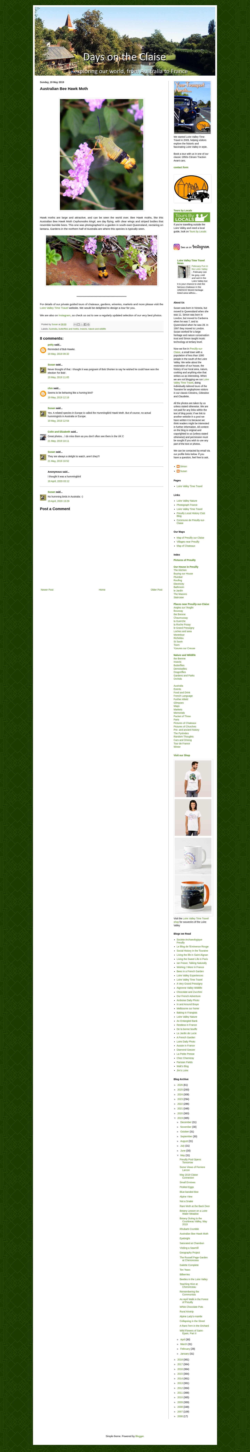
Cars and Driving (183, 740)
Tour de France (182, 743)
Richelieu (179, 638)
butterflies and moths (69, 329)
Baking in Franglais (187, 1012)
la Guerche (179, 621)
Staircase (179, 597)
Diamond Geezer (186, 1049)
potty (51, 344)
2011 (180, 1392)
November (186, 1126)
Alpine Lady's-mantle (191, 1316)
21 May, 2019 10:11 (58, 441)
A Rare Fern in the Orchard (194, 1325)
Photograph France (187, 505)
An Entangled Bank (187, 1021)
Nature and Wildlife (185, 655)
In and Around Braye (188, 1004)
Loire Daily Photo (186, 1041)
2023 (180, 1099)
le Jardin (178, 590)
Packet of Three (182, 716)
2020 (180, 1113)
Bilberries (185, 1274)
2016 (180, 1369)
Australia (53, 329)
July (182, 1145)
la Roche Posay (182, 624)
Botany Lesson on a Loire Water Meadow (193, 1212)
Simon (183, 466)
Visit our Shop (182, 755)
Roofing (178, 580)
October (185, 1131)
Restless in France (187, 1025)
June (183, 1150)
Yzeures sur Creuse (184, 648)
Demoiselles (180, 668)
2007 (180, 1411)
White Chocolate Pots (191, 1306)
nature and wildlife (97, 329)
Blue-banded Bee (189, 1192)
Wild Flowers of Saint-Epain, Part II (191, 1332)
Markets (178, 709)
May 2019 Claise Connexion (189, 1176)
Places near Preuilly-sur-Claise (191, 604)
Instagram (64, 315)
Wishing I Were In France (190, 967)
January (185, 1353)
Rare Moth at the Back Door (195, 1206)
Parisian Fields (185, 1062)
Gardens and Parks (184, 675)
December (186, 1122)
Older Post (156, 589)
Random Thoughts (184, 736)
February (185, 1348)
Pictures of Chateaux (185, 723)
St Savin (178, 641)
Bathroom (179, 587)
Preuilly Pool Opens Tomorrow (190, 1161)
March (184, 1344)
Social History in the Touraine (192, 950)
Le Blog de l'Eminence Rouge (193, 946)
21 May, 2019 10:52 (58, 461)
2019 (180, 1118)
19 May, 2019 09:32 (58, 354)
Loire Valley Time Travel (54, 307)
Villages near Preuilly (188, 541)
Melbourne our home (188, 1008)
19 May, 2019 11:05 (58, 377)
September (186, 1136)
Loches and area (183, 631)
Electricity (179, 583)
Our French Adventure (189, 996)
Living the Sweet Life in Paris (192, 959)
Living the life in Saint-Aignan (192, 954)
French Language (183, 695)
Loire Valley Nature (187, 500)
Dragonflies (180, 672)
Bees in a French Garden (190, 971)
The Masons (180, 594)
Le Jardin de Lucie (187, 1033)
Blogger (139, 1436)
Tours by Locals (183, 210)
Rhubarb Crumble (189, 1229)
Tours (177, 644)
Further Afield (181, 699)
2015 (180, 1373)
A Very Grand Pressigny (190, 983)
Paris (176, 719)
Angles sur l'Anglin (184, 607)
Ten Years (185, 1269)
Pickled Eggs (187, 1187)
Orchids (178, 678)
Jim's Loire (182, 1070)
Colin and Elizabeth (59, 431)
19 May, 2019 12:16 (58, 397)
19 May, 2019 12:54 (58, 420)
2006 (180, 1416)
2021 (180, 1108)
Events (177, 689)
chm (50, 388)
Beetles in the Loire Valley (194, 1279)
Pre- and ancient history (186, 729)
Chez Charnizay (185, 1058)
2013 (180, 1383)
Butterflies (179, 665)
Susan (51, 364)
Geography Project (190, 1252)
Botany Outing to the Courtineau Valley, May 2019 (193, 1221)
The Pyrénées (181, 733)
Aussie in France (186, 1045)
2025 (180, 1089)
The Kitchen (180, 570)
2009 (180, 1402)
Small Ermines (187, 1182)
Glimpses (179, 702)
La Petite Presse (186, 1054)
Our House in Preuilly (186, 566)
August (184, 1141)
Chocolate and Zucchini (189, 992)
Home (102, 589)
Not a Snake (186, 1201)
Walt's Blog (183, 1066)
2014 (180, 1378)
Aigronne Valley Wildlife (189, 987)
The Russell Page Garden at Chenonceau (194, 1259)
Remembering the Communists (189, 1293)
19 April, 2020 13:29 (58, 501)
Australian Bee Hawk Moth (194, 1233)
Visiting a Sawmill (189, 1248)
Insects (83, 329)
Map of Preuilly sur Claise (190, 537)
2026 (180, 1085)
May (182, 1155)
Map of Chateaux (186, 545)
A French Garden (186, 1037)
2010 (180, 1397)
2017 (180, 1364)
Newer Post (47, 589)
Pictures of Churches (185, 726)
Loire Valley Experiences (190, 975)
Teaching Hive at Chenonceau (189, 1285)
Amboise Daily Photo (188, 1000)
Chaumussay (181, 617)
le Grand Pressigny (184, 627)
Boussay (178, 610)
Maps (177, 706)
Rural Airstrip (187, 1311)
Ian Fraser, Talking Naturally (192, 963)
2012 (180, 1388)
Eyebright (185, 1238)
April (183, 1339)
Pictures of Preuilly (185, 560)
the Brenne (180, 614)
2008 (180, 1407)
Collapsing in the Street (192, 1321)
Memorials (179, 712)
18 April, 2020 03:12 (58, 481)
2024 (180, 1094)
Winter (177, 746)
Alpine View (186, 1196)
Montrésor (179, 634)
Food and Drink (182, 692)
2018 (180, 1359)
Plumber (178, 577)
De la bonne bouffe (187, 1029)
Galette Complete (189, 1265)
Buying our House (183, 573)
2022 (180, 1103)
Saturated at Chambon (192, 1243)
